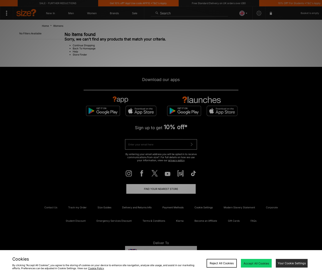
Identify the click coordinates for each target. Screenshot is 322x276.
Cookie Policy (96, 268)
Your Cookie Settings (292, 263)
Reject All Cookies (222, 263)
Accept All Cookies (256, 263)
